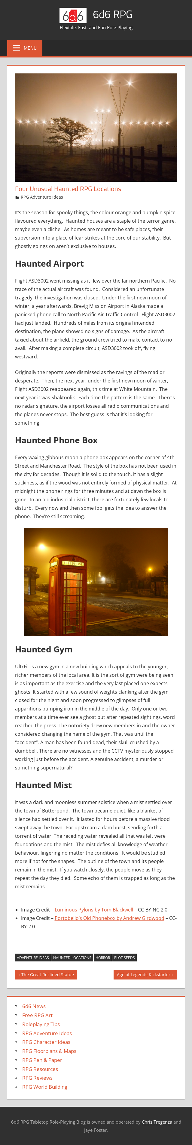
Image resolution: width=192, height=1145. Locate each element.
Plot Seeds (124, 957)
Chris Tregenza (157, 1122)
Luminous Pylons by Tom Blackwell (94, 909)
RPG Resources (40, 1069)
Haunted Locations (72, 957)
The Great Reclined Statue (47, 975)
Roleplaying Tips (41, 1024)
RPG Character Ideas (46, 1041)
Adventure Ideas (33, 957)
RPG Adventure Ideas (42, 197)
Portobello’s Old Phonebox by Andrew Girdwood (109, 918)
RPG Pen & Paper (42, 1060)
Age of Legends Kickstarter (143, 975)
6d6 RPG (113, 14)
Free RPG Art (37, 1015)
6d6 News (34, 1006)
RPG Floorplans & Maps (49, 1051)
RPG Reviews (37, 1077)
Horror (103, 957)
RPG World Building (44, 1086)
